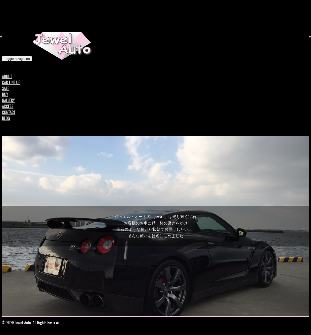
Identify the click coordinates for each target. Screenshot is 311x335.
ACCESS (7, 106)
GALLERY (8, 100)
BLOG (6, 118)
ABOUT (7, 76)
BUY (5, 94)
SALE (5, 88)
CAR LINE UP (11, 82)
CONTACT (8, 112)
